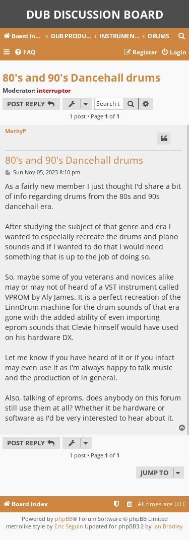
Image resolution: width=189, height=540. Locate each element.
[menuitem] (181, 36)
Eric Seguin (68, 526)
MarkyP (15, 130)
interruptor (54, 90)
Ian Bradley (168, 526)
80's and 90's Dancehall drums (81, 78)
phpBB (64, 518)
